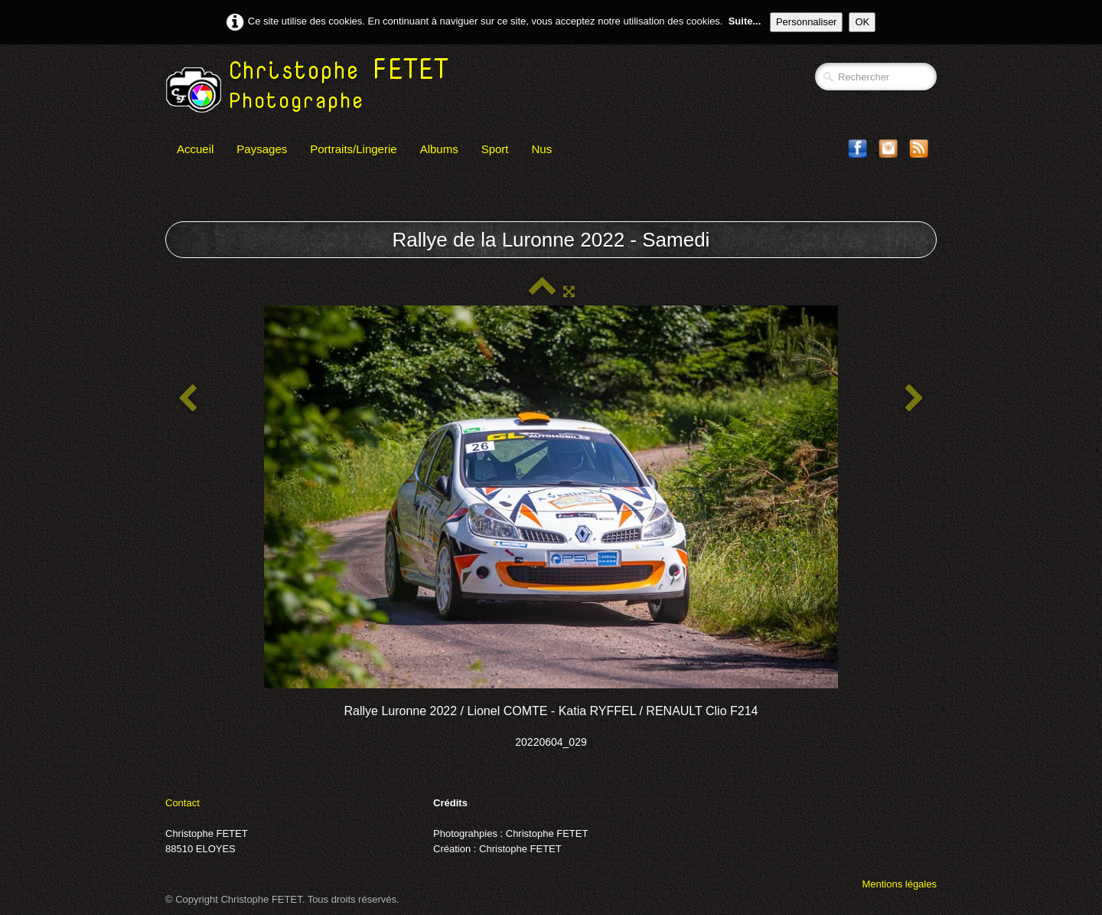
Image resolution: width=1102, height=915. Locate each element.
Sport (495, 148)
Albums (439, 148)
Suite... (745, 21)
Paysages (261, 148)
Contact (182, 803)
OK (862, 22)
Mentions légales (899, 884)
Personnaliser (806, 22)
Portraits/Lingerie (353, 148)
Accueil (195, 148)
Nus (542, 148)
